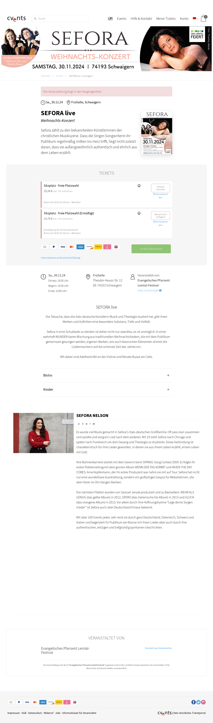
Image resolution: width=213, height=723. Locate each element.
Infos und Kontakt (150, 290)
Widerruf (48, 713)
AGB (24, 713)
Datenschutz (35, 713)
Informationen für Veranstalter (79, 713)
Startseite (45, 75)
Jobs (57, 713)
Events (60, 75)
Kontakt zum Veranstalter (158, 648)
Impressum (13, 713)
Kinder (48, 389)
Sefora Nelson (92, 415)
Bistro (47, 375)
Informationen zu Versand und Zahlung (60, 257)
